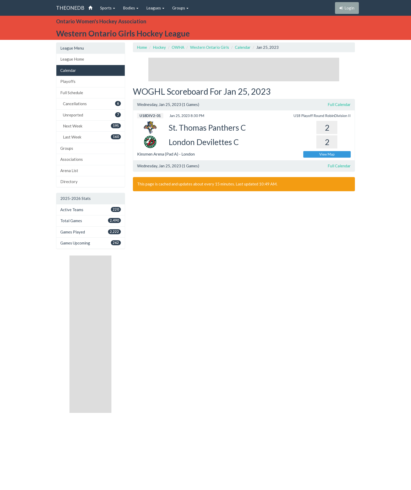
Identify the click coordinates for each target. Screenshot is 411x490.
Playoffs (67, 81)
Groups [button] (180, 8)
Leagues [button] (155, 8)
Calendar (68, 70)
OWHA (178, 47)
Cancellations (92, 103)
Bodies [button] (130, 8)
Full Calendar (339, 104)
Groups (66, 148)
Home (142, 47)
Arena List (69, 170)
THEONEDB (70, 8)
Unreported (92, 114)
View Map (327, 154)
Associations (71, 159)
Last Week (92, 136)
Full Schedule (71, 92)
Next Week (92, 125)
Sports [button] (107, 8)
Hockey (159, 47)
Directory (69, 181)
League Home (72, 59)
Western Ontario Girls (209, 47)
